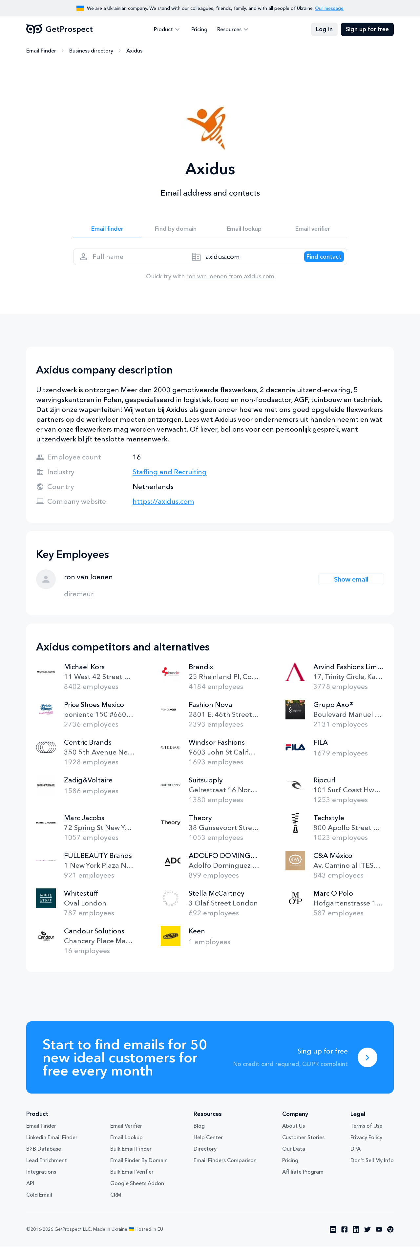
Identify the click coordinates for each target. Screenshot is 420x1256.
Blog (199, 1135)
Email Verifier (126, 1135)
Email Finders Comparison (225, 1169)
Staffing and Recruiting (170, 481)
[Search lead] (318, 262)
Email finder (107, 230)
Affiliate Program (303, 1181)
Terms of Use (366, 1135)
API (30, 1192)
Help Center (208, 1146)
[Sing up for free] (367, 1067)
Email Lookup (126, 1146)
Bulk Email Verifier (132, 1181)
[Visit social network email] (333, 1239)
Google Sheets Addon (137, 1192)
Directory (205, 1158)
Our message (329, 8)
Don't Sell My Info (372, 1169)
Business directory (91, 51)
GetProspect (59, 29)
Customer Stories (303, 1146)
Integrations (41, 1181)
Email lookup (244, 230)
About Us (293, 1135)
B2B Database (43, 1158)
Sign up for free (367, 29)
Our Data (293, 1158)
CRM (115, 1204)
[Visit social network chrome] (390, 1239)
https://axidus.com (163, 511)
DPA (355, 1158)
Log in (324, 29)
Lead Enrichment (46, 1169)
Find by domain (176, 230)
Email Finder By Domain (139, 1169)
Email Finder (41, 51)
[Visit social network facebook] (344, 1239)
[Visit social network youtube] (379, 1239)
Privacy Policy (366, 1146)
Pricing (199, 29)
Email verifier (312, 230)
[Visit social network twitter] (367, 1239)
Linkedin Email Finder (51, 1146)
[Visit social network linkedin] (356, 1239)
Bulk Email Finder (131, 1158)
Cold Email (39, 1204)
